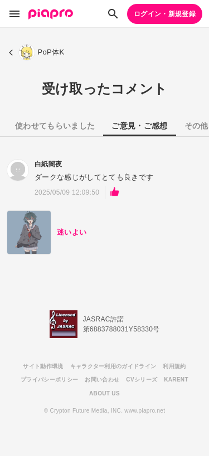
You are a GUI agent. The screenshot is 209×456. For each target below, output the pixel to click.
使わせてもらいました (55, 125)
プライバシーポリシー (49, 379)
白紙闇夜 (48, 164)
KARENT (176, 379)
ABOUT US (104, 393)
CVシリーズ (141, 379)
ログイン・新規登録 (165, 14)
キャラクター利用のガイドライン (113, 366)
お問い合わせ (102, 379)
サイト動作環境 (43, 366)
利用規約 (174, 366)
